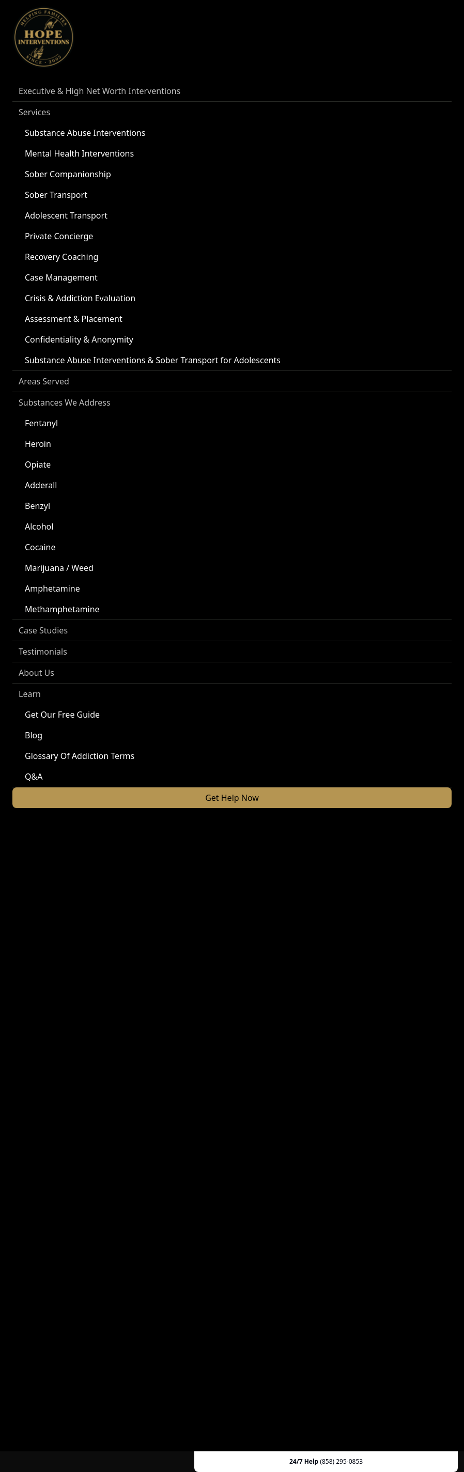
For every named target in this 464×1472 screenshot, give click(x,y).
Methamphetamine (62, 609)
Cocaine (40, 547)
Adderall (41, 485)
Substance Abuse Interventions (85, 132)
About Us (36, 672)
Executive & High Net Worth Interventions (99, 91)
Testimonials (43, 651)
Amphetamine (52, 588)
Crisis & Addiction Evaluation (80, 298)
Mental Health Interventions (79, 153)
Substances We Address (65, 402)
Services (34, 112)
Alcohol (39, 526)
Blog (33, 735)
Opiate (38, 464)
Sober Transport (56, 194)
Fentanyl (41, 423)
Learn (30, 694)
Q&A (33, 776)
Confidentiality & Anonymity (79, 339)
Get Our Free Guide (62, 714)
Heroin (38, 444)
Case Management (61, 277)
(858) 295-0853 (341, 1461)
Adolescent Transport (66, 215)
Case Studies (43, 630)
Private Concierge (59, 236)
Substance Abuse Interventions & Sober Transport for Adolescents (153, 360)
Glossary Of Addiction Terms (79, 756)
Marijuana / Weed (59, 568)
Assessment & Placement (73, 318)
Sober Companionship (68, 174)
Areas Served (44, 381)
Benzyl (37, 506)
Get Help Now (232, 797)
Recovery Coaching (61, 256)
